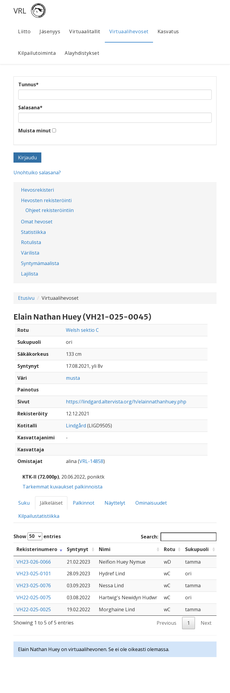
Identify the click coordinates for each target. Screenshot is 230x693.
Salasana (30, 107)
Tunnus (28, 84)
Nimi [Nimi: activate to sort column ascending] (105, 549)
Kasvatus (168, 31)
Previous (166, 623)
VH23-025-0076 (33, 585)
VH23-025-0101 (33, 573)
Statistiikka (33, 232)
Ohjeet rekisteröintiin (49, 210)
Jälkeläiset (51, 503)
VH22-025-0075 (33, 597)
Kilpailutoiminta (37, 53)
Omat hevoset (36, 221)
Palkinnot (83, 503)
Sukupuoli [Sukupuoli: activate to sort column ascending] (197, 549)
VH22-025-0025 (33, 609)
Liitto (24, 31)
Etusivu (26, 298)
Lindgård (76, 425)
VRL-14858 (91, 461)
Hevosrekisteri (37, 190)
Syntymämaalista (40, 263)
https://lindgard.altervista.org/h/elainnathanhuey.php (126, 401)
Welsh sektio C (82, 330)
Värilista (30, 252)
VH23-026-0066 (33, 562)
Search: (179, 536)
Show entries (37, 536)
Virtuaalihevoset (129, 31)
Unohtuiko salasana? (37, 172)
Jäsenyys (50, 31)
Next (206, 623)
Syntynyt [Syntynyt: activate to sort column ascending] (77, 549)
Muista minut (34, 130)
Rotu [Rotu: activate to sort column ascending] (169, 549)
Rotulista (31, 242)
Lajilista (29, 273)
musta (73, 378)
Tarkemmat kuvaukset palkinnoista (62, 486)
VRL (19, 10)
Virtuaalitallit (84, 31)
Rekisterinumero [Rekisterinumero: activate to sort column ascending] (36, 549)
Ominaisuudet (151, 503)
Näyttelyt (115, 503)
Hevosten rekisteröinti (46, 200)
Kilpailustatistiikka (38, 516)
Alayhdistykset (82, 53)
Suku (24, 503)
